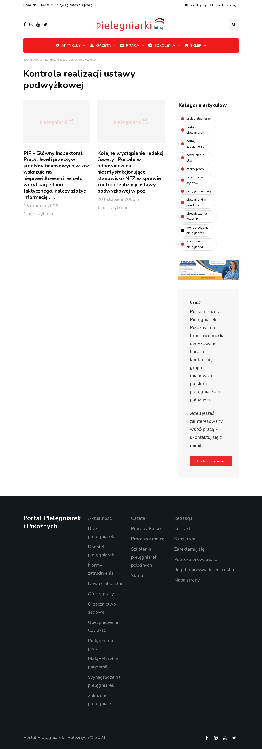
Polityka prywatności (196, 559)
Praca (129, 45)
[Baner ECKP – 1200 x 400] (208, 269)
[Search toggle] (234, 24)
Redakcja (30, 5)
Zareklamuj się (226, 5)
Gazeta (100, 45)
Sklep (193, 45)
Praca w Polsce (147, 528)
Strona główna (33, 60)
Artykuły (68, 45)
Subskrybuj (198, 5)
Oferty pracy (101, 594)
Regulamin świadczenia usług (205, 570)
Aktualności (100, 518)
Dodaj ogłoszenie (211, 461)
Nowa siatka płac (105, 583)
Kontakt (46, 5)
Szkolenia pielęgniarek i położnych (145, 557)
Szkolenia (161, 45)
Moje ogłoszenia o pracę (74, 5)
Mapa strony (187, 580)
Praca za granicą (147, 539)
